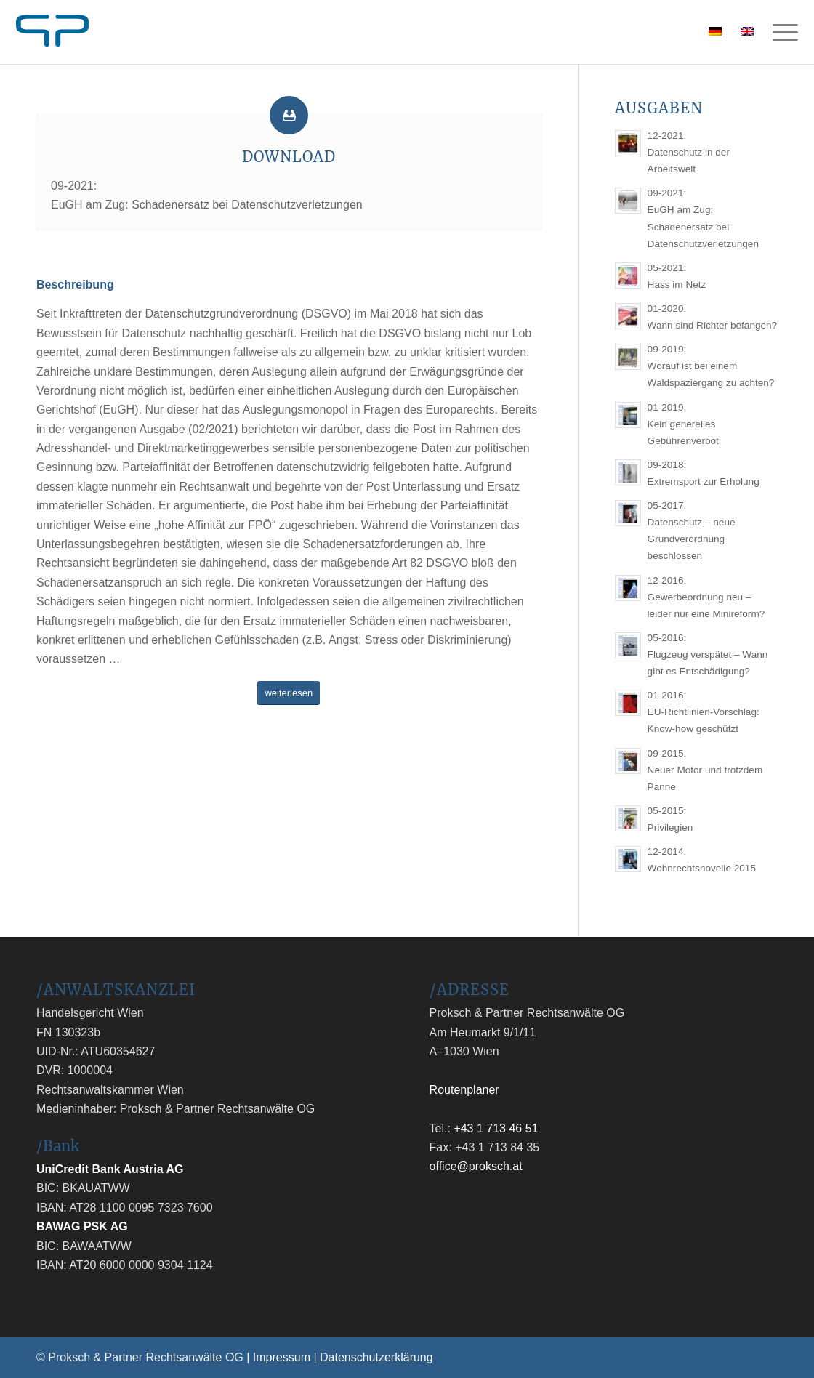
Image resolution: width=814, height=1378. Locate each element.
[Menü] (780, 32)
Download (289, 157)
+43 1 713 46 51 (496, 1128)
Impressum (281, 1357)
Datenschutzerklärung (376, 1357)
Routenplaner (464, 1090)
